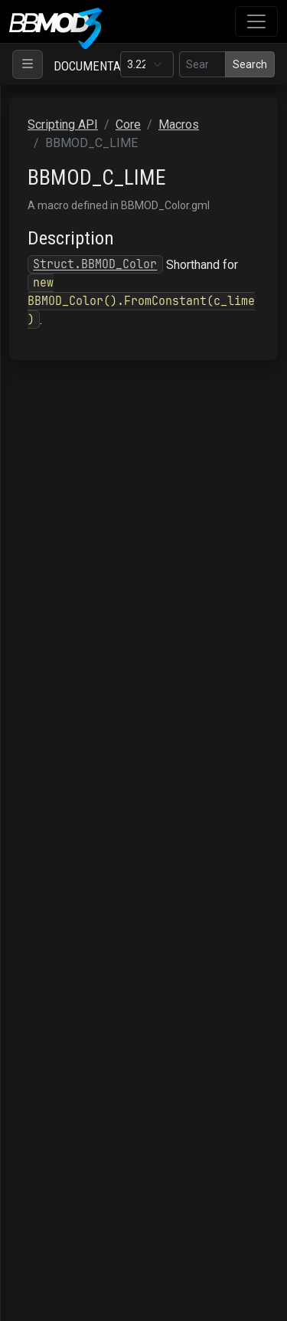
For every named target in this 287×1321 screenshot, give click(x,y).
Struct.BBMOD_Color (95, 264)
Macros (178, 124)
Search (250, 64)
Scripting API (63, 124)
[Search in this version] (202, 64)
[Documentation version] (147, 64)
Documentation (99, 66)
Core (128, 124)
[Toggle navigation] (256, 21)
